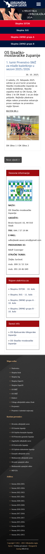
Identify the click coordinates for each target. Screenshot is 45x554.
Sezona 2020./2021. (18, 501)
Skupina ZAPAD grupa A (22, 37)
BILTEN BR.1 (12, 111)
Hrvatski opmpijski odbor (20, 462)
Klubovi (14, 398)
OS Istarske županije (18, 428)
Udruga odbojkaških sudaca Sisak (22, 402)
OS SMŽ (14, 394)
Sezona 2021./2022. (18, 497)
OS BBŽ (14, 389)
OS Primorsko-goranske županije (22, 437)
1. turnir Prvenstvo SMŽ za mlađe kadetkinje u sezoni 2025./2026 (21, 66)
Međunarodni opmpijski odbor (21, 466)
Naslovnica (15, 368)
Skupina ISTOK (22, 23)
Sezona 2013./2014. (18, 530)
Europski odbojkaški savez (20, 454)
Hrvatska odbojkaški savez (20, 424)
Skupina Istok (16, 373)
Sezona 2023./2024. (18, 488)
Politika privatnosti (20, 546)
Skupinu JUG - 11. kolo (20, 295)
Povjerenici (15, 406)
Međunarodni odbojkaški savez (22, 458)
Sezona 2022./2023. (18, 492)
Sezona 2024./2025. (18, 484)
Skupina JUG (22, 30)
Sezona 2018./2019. (18, 509)
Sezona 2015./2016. (18, 522)
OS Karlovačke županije (19, 445)
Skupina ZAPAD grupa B (22, 44)
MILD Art (25, 549)
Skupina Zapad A (17, 381)
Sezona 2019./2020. (18, 505)
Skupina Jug (15, 377)
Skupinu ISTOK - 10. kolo (22, 289)
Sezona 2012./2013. (18, 535)
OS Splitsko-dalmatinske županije (22, 449)
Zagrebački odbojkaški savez (21, 441)
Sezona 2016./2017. (18, 518)
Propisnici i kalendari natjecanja (22, 411)
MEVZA (14, 470)
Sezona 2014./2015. (18, 526)
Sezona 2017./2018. (18, 513)
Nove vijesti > (13, 160)
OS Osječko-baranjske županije (22, 432)
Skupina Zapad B (17, 385)
